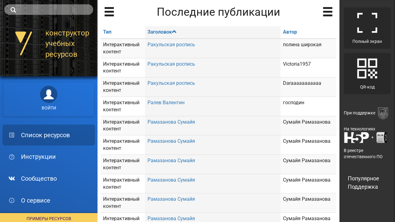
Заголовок (162, 32)
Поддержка (363, 186)
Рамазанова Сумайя (171, 122)
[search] (48, 9)
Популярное (363, 178)
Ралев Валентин (166, 102)
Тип (107, 32)
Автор (290, 32)
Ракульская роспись (171, 44)
